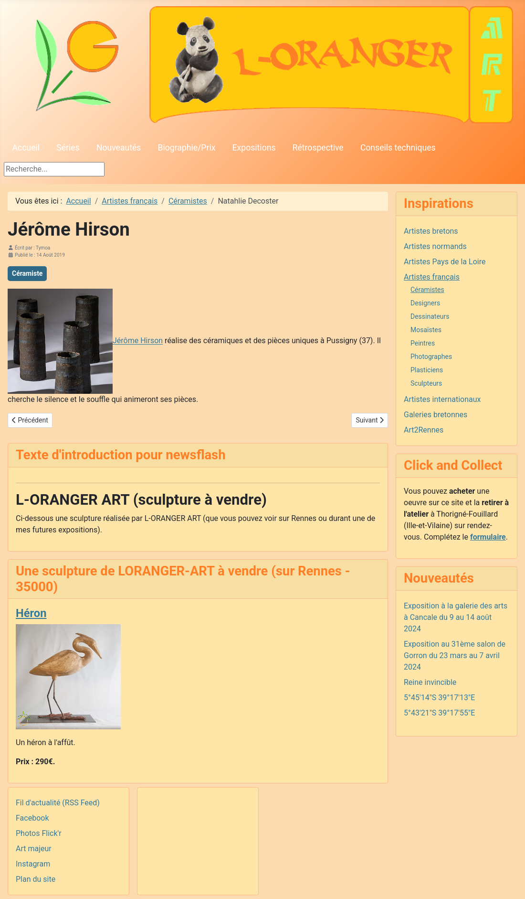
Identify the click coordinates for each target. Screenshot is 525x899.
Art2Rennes (423, 429)
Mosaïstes (425, 330)
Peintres (422, 343)
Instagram (33, 863)
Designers (425, 303)
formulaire (488, 537)
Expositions (254, 147)
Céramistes (427, 289)
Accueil (26, 147)
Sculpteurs (426, 383)
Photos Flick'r (39, 833)
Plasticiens (426, 370)
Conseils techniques (398, 147)
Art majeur (34, 848)
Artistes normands (435, 246)
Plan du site (35, 879)
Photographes (431, 356)
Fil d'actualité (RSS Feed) (58, 802)
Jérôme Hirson (138, 341)
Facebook (32, 818)
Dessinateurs (430, 316)
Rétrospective (318, 147)
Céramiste (27, 273)
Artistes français (432, 277)
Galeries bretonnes (435, 414)
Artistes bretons (431, 231)
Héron (31, 613)
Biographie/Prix (187, 147)
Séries (67, 147)
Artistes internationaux (442, 399)
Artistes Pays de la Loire (444, 261)
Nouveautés (118, 147)
